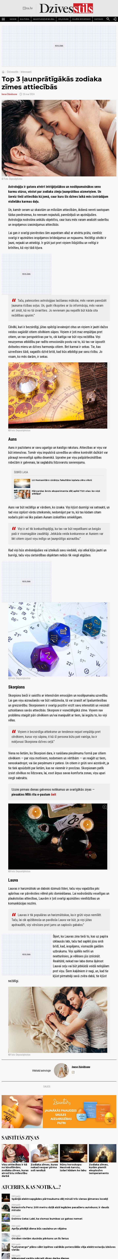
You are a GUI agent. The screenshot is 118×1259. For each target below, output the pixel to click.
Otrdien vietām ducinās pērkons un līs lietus (40, 1238)
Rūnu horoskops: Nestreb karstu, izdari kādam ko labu (73, 1167)
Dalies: (47, 1086)
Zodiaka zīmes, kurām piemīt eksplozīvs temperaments (99, 1169)
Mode (13, 19)
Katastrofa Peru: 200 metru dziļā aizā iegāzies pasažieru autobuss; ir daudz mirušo (60, 1209)
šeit (53, 794)
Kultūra (24, 19)
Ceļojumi (63, 19)
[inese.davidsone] (73, 1072)
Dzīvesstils (12, 71)
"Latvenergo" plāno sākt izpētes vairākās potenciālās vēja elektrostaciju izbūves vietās (64, 1248)
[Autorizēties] (114, 19)
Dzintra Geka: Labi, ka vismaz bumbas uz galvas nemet (47, 1218)
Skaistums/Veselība (43, 19)
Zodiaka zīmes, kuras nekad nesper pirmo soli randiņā (44, 1167)
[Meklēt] (108, 19)
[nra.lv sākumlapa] (28, 8)
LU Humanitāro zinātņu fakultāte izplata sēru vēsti (62, 480)
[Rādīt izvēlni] (3, 19)
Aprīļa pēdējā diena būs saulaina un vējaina (39, 1228)
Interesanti (26, 71)
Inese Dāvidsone (9, 94)
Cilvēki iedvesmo (81, 19)
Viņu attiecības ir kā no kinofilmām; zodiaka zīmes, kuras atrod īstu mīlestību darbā (15, 1170)
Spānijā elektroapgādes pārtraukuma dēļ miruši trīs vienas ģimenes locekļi (60, 1198)
